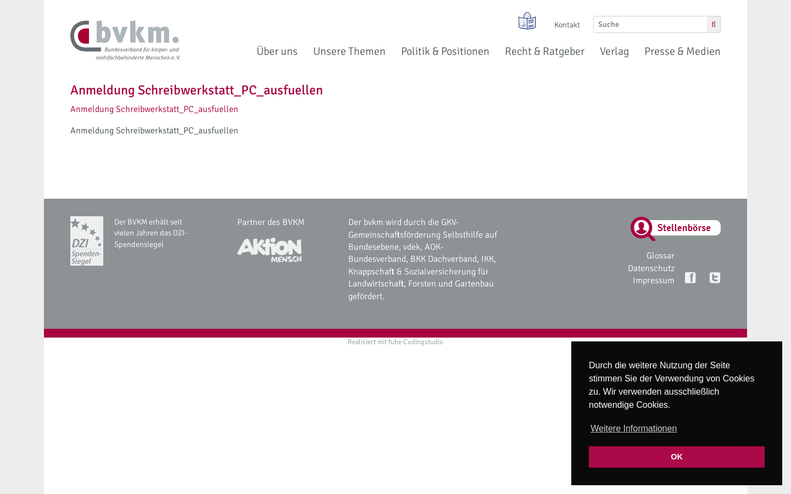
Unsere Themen (349, 51)
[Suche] (650, 24)
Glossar (661, 255)
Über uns (277, 51)
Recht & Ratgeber (544, 51)
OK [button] (677, 456)
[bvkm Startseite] (125, 41)
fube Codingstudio (415, 342)
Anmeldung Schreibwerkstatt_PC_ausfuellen (154, 109)
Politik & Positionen (445, 51)
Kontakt (567, 25)
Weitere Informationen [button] (634, 428)
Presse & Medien (682, 51)
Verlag (614, 51)
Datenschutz (651, 268)
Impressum (654, 280)
